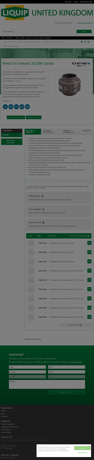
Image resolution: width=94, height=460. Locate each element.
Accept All (82, 448)
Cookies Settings (82, 452)
